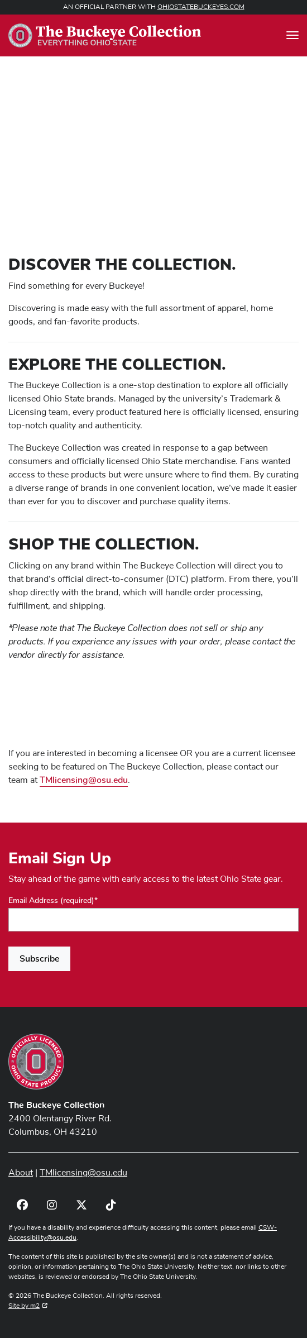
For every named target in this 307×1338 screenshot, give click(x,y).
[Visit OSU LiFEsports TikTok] (110, 1206)
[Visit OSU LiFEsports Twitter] (81, 1206)
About (20, 1172)
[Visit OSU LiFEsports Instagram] (51, 1206)
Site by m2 (28, 1306)
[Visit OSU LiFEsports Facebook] (22, 1206)
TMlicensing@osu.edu (84, 780)
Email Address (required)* (53, 900)
